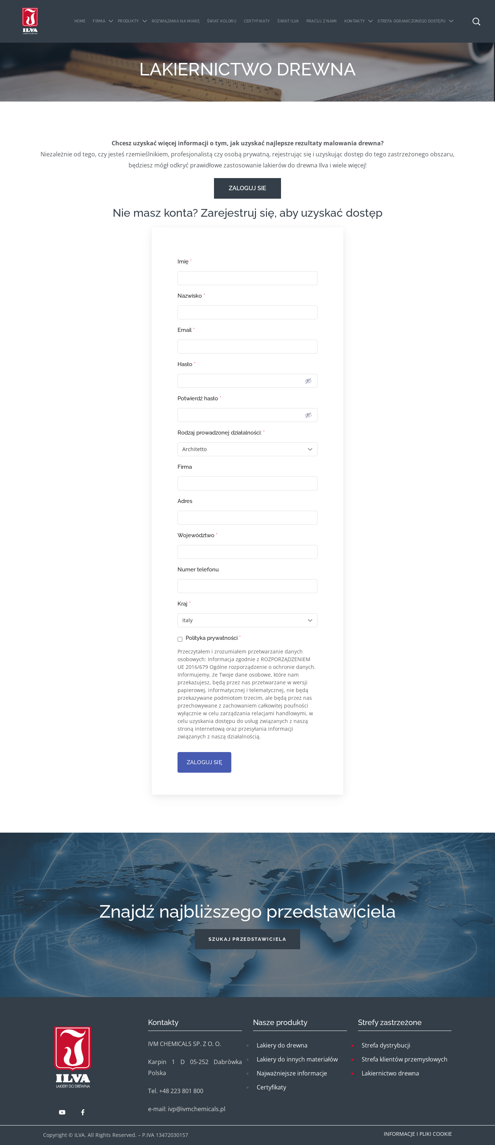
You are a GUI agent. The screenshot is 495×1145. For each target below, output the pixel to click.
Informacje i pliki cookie (418, 1133)
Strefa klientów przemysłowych (404, 1059)
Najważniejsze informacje (292, 1073)
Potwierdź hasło (199, 398)
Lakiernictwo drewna (390, 1073)
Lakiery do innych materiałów (297, 1059)
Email (186, 330)
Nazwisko (191, 296)
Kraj (184, 603)
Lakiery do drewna (282, 1045)
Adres (185, 501)
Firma (185, 467)
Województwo (198, 535)
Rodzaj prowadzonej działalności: (221, 432)
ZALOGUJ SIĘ (204, 762)
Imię (185, 261)
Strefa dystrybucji (386, 1045)
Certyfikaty (271, 1087)
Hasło (187, 364)
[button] (247, 939)
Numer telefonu (198, 569)
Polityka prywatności (209, 638)
